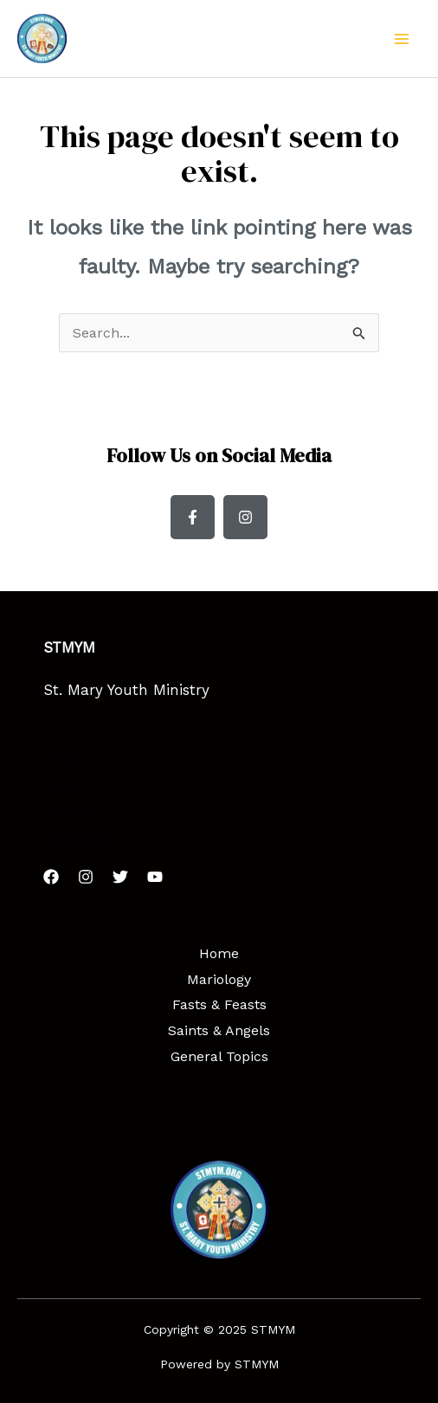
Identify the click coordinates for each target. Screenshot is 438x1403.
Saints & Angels (219, 1030)
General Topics (219, 1056)
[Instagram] (85, 877)
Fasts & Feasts (219, 1004)
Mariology (219, 979)
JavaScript (81, 840)
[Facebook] (51, 877)
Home (219, 953)
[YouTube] (155, 877)
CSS (57, 786)
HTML (64, 758)
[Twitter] (120, 877)
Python (68, 812)
